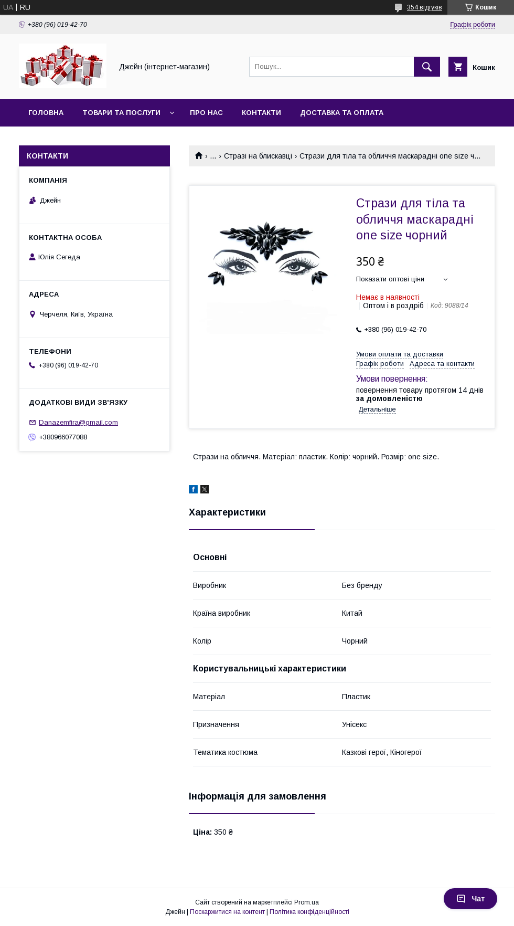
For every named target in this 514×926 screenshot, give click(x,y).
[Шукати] (427, 67)
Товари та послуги (121, 113)
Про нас (206, 113)
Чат (470, 898)
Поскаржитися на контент (227, 912)
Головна (45, 113)
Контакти (261, 113)
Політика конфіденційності (309, 912)
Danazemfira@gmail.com (78, 422)
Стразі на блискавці (258, 156)
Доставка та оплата (341, 113)
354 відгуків (424, 7)
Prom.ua (306, 902)
